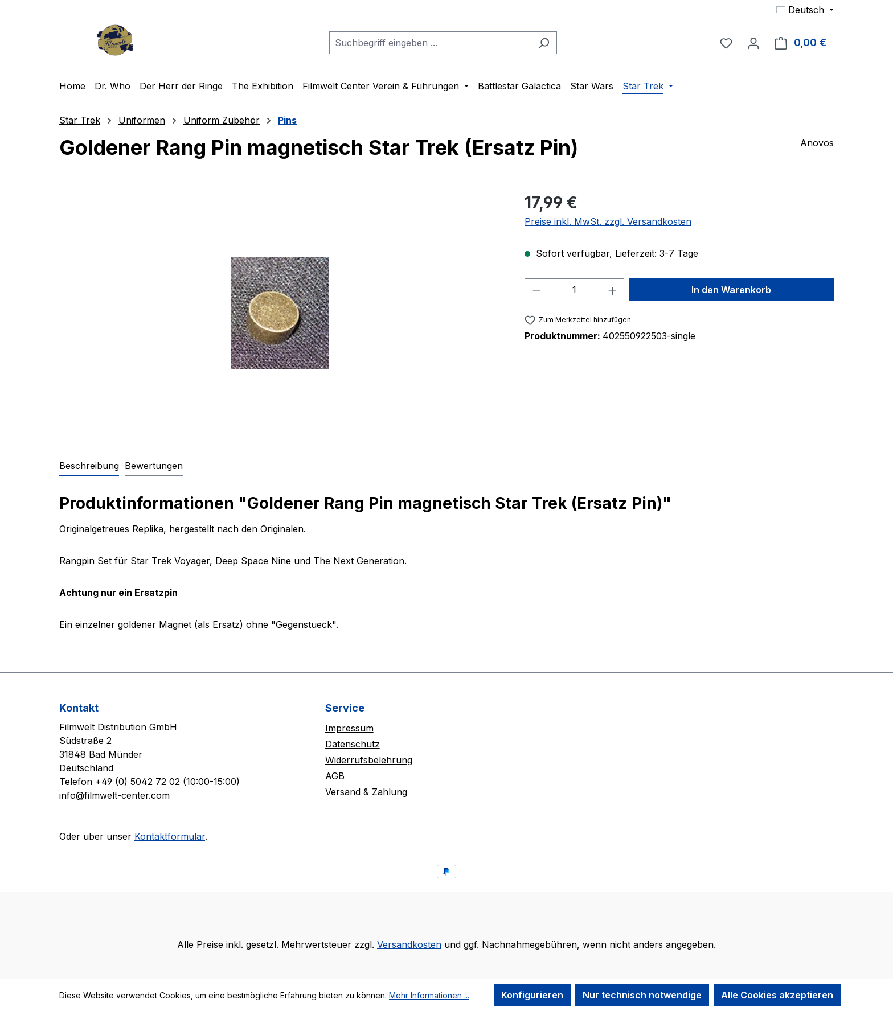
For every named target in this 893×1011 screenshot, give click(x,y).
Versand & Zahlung (366, 792)
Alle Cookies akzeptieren (777, 995)
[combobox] (430, 42)
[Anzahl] (574, 289)
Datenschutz (352, 744)
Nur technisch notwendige (642, 995)
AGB (335, 776)
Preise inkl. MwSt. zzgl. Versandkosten (608, 221)
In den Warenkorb (731, 289)
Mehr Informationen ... (429, 995)
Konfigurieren (532, 995)
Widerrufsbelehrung (368, 760)
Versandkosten (409, 944)
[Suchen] (543, 42)
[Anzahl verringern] (536, 289)
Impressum (349, 728)
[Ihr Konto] (753, 42)
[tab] (89, 466)
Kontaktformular (169, 836)
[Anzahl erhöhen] (613, 289)
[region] (280, 313)
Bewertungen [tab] (154, 465)
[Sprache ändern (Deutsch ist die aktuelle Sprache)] (805, 9)
